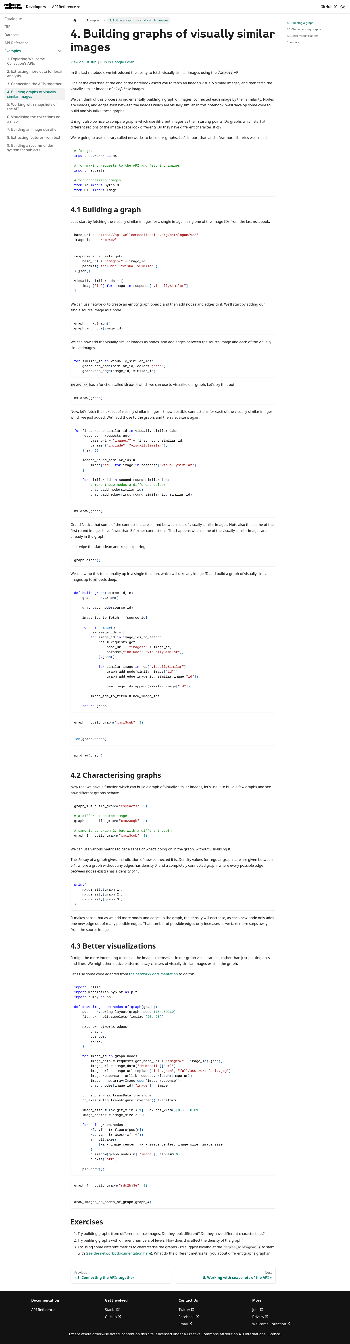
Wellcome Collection (271, 1323)
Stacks (112, 1309)
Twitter (186, 1309)
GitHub (329, 6)
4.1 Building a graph (300, 23)
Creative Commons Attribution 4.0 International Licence (233, 1334)
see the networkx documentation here (119, 1253)
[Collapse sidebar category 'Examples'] (60, 50)
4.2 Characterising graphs (304, 29)
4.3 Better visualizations (303, 36)
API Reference (43, 1309)
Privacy (260, 1316)
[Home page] (75, 20)
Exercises (293, 42)
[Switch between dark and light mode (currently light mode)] (342, 6)
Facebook (189, 1316)
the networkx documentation (153, 974)
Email (185, 1323)
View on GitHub (83, 62)
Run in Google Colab (117, 62)
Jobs (257, 1309)
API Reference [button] (64, 6)
